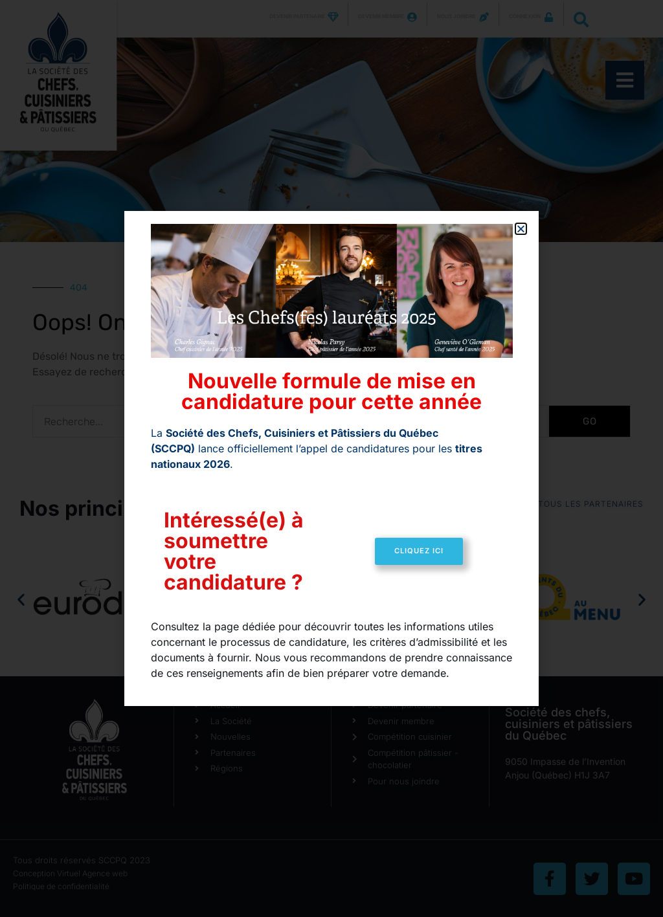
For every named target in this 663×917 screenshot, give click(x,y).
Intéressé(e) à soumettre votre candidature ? (234, 551)
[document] (331, 458)
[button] (521, 229)
